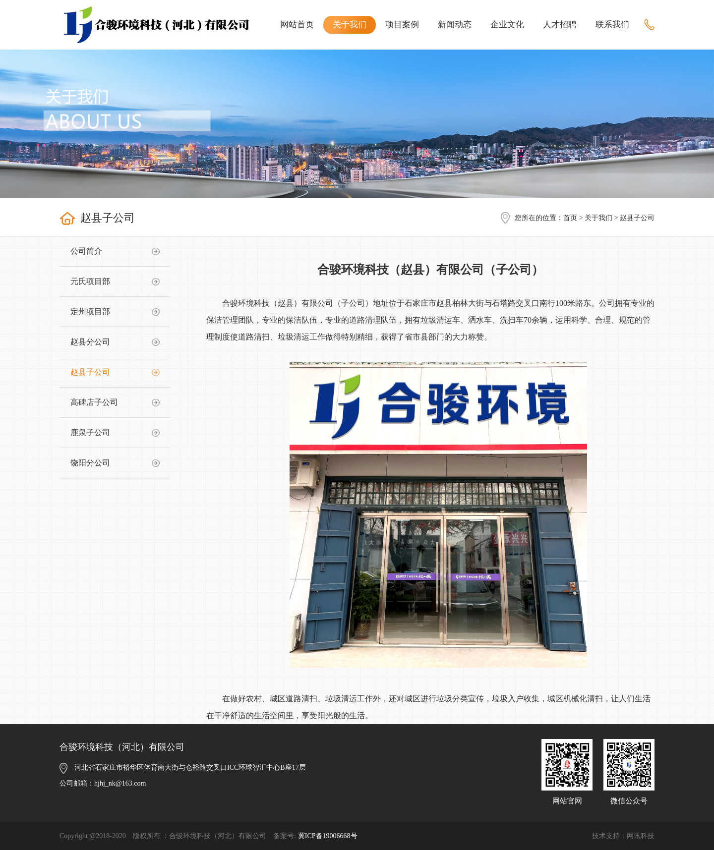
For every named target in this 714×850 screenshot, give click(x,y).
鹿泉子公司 (90, 432)
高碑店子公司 (94, 402)
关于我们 (349, 24)
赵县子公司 (90, 372)
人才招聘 (560, 24)
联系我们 (612, 24)
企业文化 (507, 24)
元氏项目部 (90, 281)
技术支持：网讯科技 (623, 836)
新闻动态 (455, 24)
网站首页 (297, 24)
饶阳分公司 (90, 462)
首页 (570, 218)
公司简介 (86, 251)
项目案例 (402, 24)
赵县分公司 (90, 342)
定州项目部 (90, 311)
